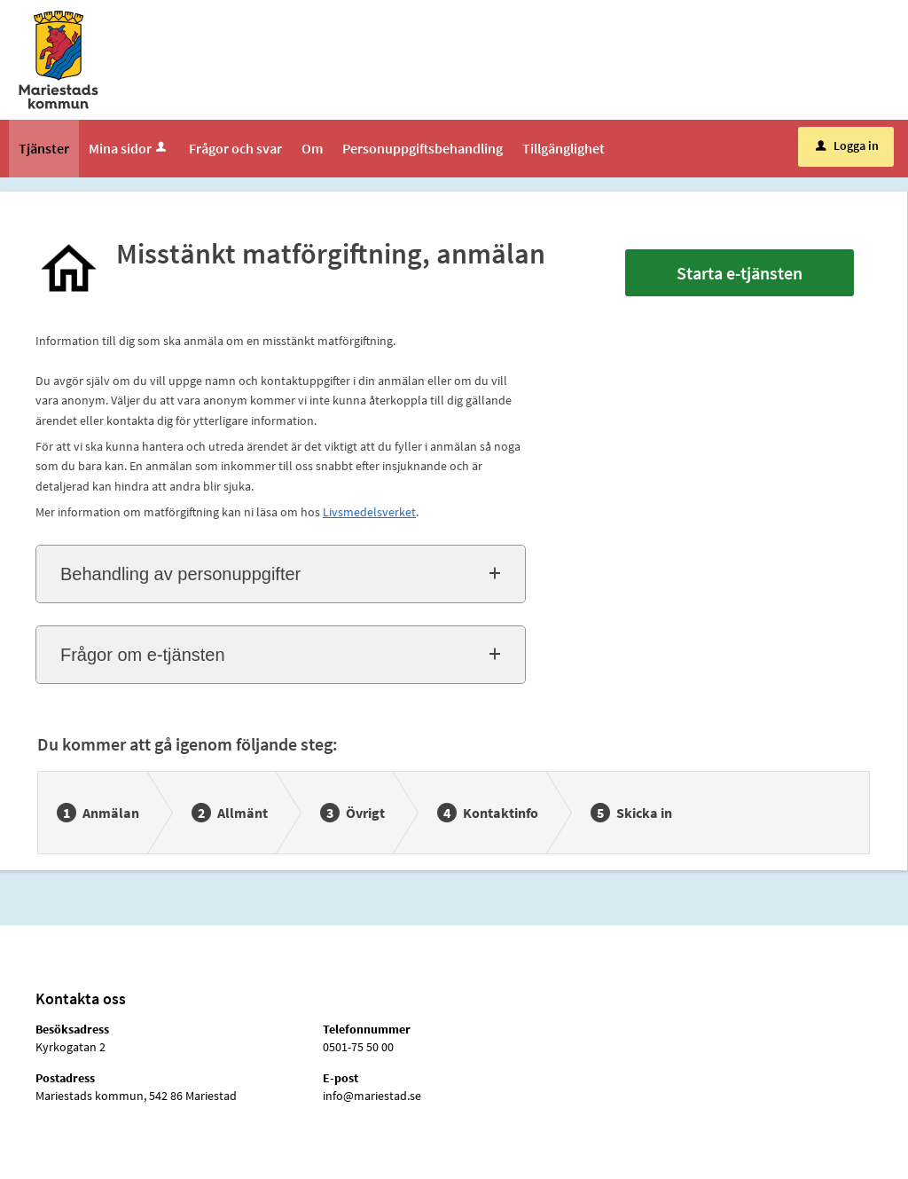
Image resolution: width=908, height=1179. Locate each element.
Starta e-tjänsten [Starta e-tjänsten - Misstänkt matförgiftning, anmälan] (739, 273)
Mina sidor (129, 148)
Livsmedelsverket (369, 512)
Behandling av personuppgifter (180, 574)
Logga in (847, 145)
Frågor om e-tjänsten (142, 654)
